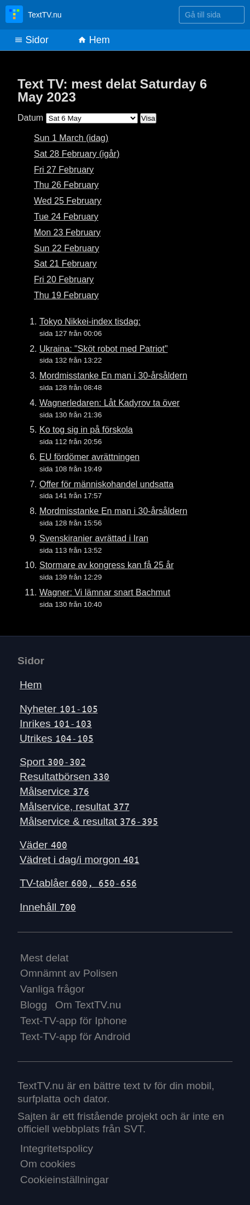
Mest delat (44, 958)
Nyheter (59, 708)
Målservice (54, 791)
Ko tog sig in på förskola (86, 429)
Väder (43, 844)
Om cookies (47, 1163)
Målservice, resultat (75, 806)
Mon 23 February (67, 232)
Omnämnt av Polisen (69, 973)
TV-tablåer (78, 883)
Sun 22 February (66, 248)
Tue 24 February (66, 216)
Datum (30, 117)
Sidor (31, 39)
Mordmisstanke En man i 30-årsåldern (113, 375)
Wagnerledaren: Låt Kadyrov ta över (109, 402)
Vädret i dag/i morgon (79, 859)
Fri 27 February (64, 169)
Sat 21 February (65, 263)
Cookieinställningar (64, 1179)
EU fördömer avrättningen (89, 457)
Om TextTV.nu (88, 1005)
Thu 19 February (66, 295)
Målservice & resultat (89, 821)
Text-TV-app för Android (75, 1036)
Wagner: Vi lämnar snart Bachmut (104, 592)
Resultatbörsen (64, 776)
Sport (53, 761)
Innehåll (48, 907)
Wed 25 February (67, 200)
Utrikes (57, 738)
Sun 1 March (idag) (71, 138)
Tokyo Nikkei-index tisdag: (90, 321)
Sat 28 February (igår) (77, 153)
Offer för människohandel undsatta (106, 484)
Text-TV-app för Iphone (73, 1020)
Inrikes (56, 723)
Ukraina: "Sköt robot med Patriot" (103, 348)
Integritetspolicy (56, 1148)
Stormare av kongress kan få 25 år (106, 565)
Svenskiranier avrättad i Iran (93, 538)
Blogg (33, 1005)
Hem (94, 39)
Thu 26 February (66, 185)
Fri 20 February (64, 279)
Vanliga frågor (52, 989)
